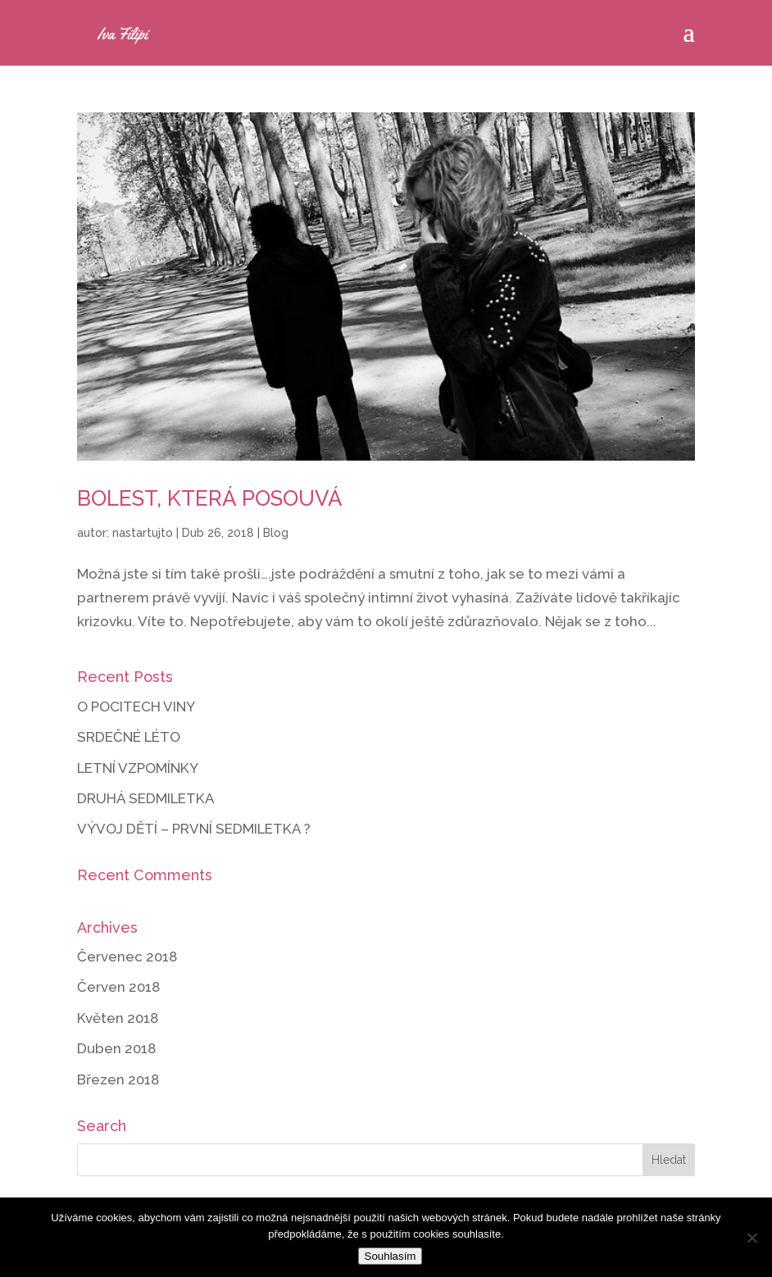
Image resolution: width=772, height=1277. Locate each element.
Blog (275, 532)
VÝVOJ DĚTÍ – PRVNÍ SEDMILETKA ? (194, 828)
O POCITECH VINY (136, 706)
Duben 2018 (116, 1048)
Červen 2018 (118, 987)
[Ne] (751, 1237)
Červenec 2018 (127, 956)
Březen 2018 (118, 1079)
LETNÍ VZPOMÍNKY (137, 768)
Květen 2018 (117, 1018)
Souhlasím (390, 1256)
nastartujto (142, 532)
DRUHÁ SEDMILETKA (146, 798)
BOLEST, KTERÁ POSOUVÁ (210, 498)
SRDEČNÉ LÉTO (128, 737)
